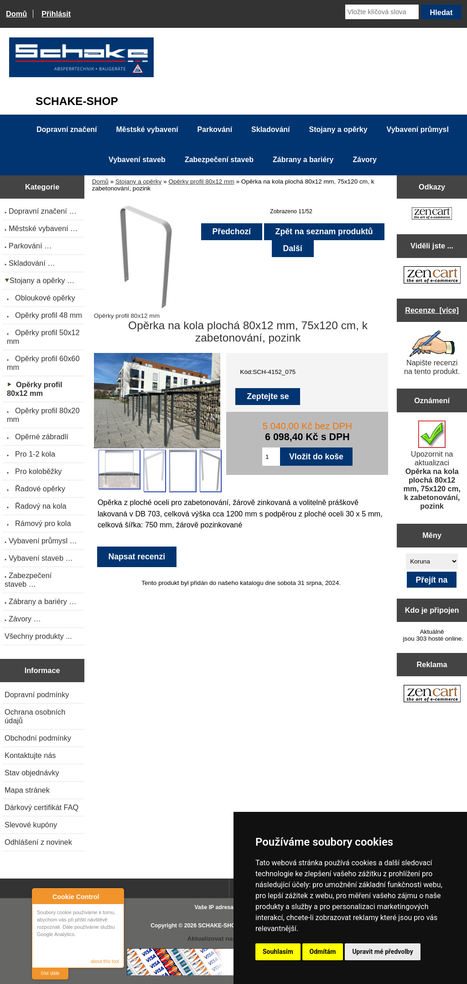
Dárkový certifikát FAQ (41, 807)
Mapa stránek (27, 790)
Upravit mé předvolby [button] (382, 951)
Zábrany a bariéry (303, 159)
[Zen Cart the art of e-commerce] (432, 214)
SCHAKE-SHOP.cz (222, 925)
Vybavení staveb (137, 159)
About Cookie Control (41, 896)
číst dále (50, 973)
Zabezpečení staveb (219, 159)
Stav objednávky (32, 772)
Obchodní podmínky (38, 738)
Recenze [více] (432, 310)
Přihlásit (56, 14)
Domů (16, 14)
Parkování (214, 129)
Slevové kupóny (31, 825)
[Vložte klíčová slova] (382, 12)
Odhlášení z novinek (38, 842)
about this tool (105, 961)
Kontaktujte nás (30, 755)
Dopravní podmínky (37, 694)
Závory (364, 159)
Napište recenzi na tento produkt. (432, 353)
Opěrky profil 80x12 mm (201, 181)
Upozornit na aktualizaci (432, 465)
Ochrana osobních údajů (35, 716)
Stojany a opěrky (138, 181)
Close (116, 897)
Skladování (270, 129)
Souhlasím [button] (278, 951)
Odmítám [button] (323, 951)
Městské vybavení (147, 129)
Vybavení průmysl (418, 129)
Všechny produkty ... (38, 636)
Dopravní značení (66, 129)
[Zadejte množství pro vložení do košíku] (271, 456)
